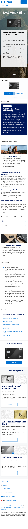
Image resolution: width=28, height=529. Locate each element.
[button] (3, 2)
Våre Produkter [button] (5, 481)
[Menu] (3, 2)
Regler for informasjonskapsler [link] (18, 504)
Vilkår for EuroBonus (7, 321)
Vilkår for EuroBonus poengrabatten (11, 335)
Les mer (10, 404)
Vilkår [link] (23, 507)
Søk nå (9, 93)
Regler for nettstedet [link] (5, 504)
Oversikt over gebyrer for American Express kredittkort (12, 332)
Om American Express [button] (7, 492)
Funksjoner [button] (4, 485)
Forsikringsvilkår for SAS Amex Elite (11, 324)
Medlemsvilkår (14, 97)
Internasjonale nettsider (11, 500)
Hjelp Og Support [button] (6, 488)
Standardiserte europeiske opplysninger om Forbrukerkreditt (12, 327)
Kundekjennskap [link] (16, 507)
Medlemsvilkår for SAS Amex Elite (10, 318)
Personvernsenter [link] (5, 505)
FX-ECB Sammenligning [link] (6, 507)
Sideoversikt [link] (3, 509)
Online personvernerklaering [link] (16, 505)
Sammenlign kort (19, 93)
